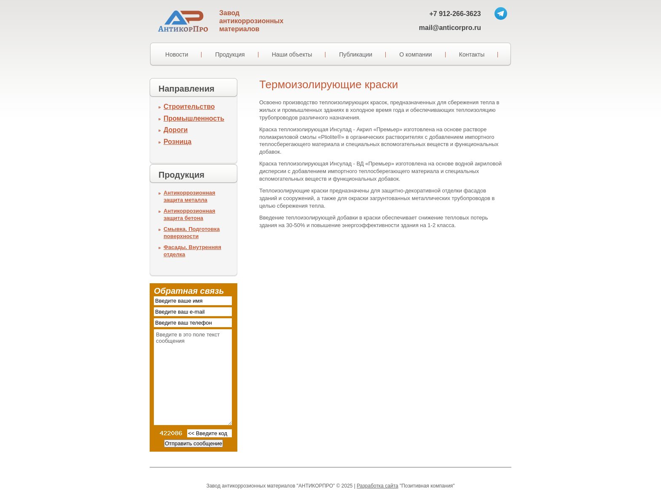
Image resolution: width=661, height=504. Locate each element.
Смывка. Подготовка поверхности (192, 232)
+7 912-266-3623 (455, 13)
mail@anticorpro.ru (450, 27)
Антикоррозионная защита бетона (189, 214)
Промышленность (194, 118)
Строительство (189, 106)
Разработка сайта (377, 486)
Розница (177, 141)
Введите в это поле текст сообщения (193, 377)
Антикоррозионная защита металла (189, 196)
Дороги (176, 129)
